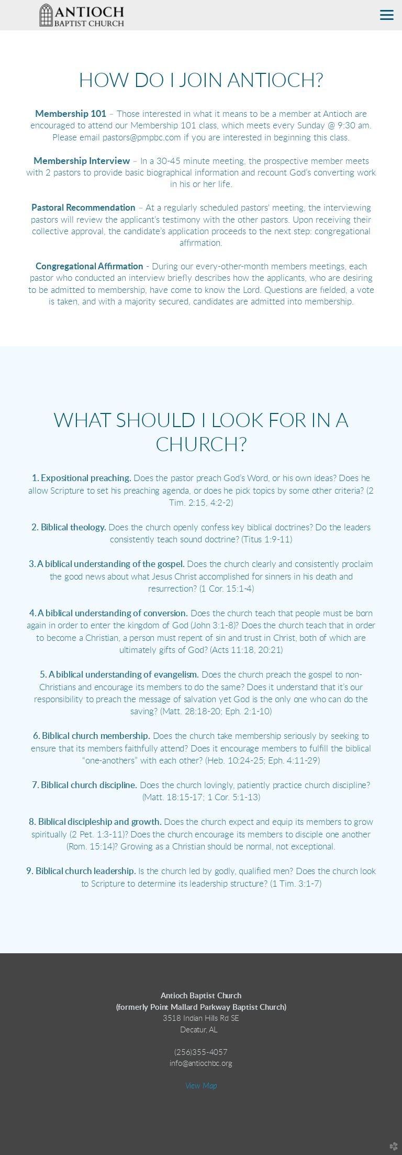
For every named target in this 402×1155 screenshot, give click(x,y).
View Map (201, 1086)
